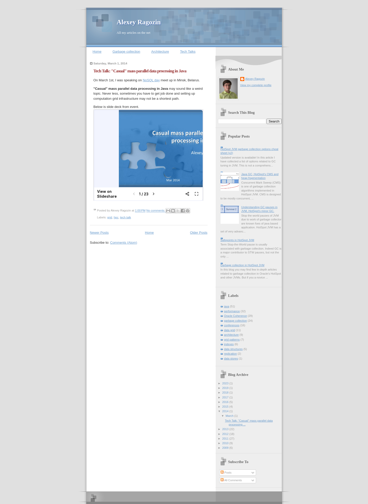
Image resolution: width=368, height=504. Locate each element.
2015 (225, 406)
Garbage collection (126, 51)
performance (232, 311)
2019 (225, 387)
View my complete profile (256, 85)
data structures (233, 349)
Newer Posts (99, 232)
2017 (225, 397)
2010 (225, 443)
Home (97, 51)
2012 (225, 433)
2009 (225, 447)
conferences (231, 325)
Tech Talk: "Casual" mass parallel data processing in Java (140, 71)
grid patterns (232, 339)
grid (109, 217)
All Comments (231, 480)
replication (230, 353)
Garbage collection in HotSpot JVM (242, 265)
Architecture (160, 51)
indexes (229, 344)
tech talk (125, 217)
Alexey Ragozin (139, 22)
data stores (231, 358)
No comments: (156, 210)
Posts (226, 472)
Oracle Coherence (235, 315)
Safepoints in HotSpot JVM (237, 240)
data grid (229, 330)
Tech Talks (187, 51)
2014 (225, 411)
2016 (225, 402)
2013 (225, 429)
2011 (225, 438)
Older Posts (199, 232)
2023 (225, 383)
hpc (116, 217)
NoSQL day (151, 80)
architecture (231, 334)
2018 (225, 392)
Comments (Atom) (123, 242)
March (230, 415)
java (226, 306)
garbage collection (235, 320)
